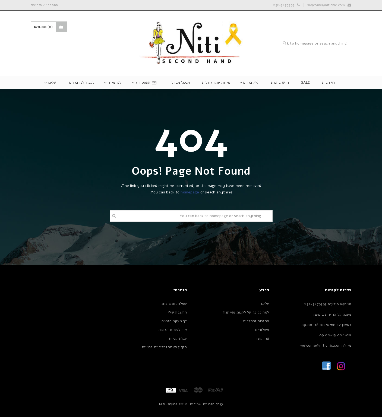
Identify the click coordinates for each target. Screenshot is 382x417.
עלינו (265, 303)
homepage (190, 192)
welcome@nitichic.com (326, 5)
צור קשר (262, 338)
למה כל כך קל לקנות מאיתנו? (245, 312)
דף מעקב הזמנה (174, 321)
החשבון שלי (177, 312)
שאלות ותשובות (174, 303)
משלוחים (262, 329)
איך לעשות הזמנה (173, 329)
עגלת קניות (178, 338)
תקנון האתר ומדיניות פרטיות (164, 347)
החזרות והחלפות (256, 321)
